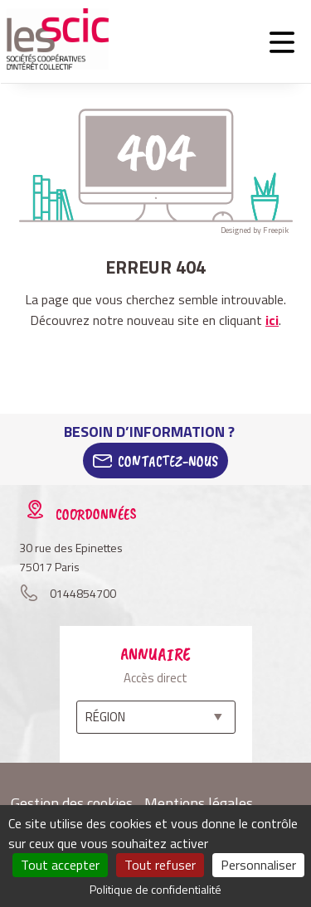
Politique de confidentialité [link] (155, 889)
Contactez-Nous (168, 461)
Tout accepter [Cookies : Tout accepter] (60, 865)
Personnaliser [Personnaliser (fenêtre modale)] (258, 865)
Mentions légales (198, 803)
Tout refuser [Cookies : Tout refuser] (160, 865)
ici (272, 320)
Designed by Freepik (255, 230)
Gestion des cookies (72, 803)
